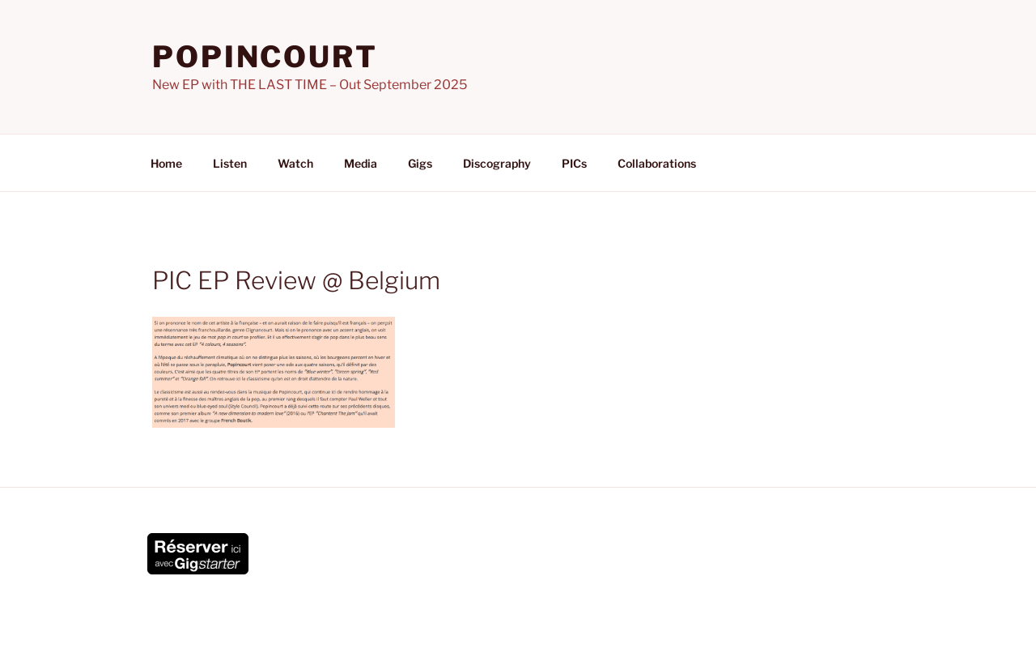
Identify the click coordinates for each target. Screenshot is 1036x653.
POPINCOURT (265, 57)
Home (166, 163)
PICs (574, 163)
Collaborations (657, 163)
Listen (230, 163)
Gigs (420, 163)
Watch (295, 163)
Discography (497, 163)
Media (360, 163)
